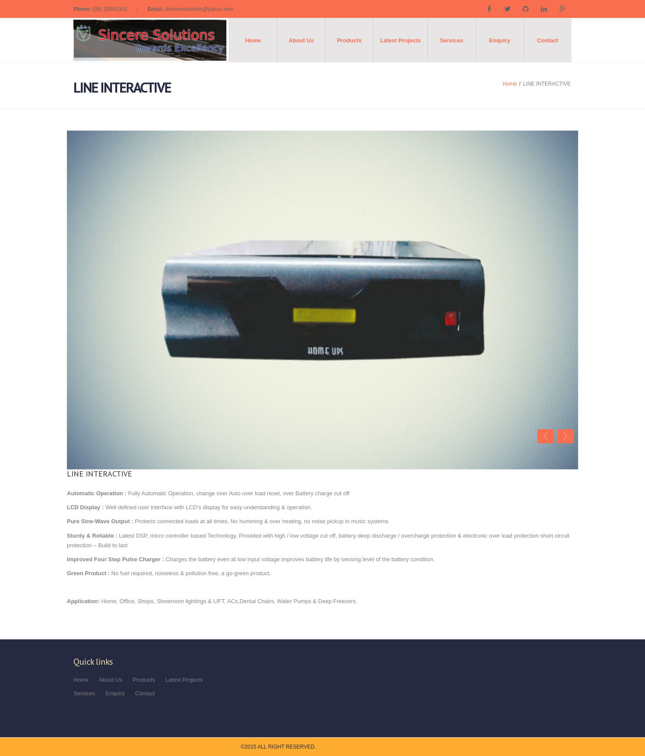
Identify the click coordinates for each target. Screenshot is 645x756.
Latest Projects (400, 40)
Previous (546, 436)
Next (565, 436)
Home (253, 40)
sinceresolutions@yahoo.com (199, 9)
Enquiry (499, 40)
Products (349, 40)
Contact (547, 40)
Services (452, 40)
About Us (301, 40)
